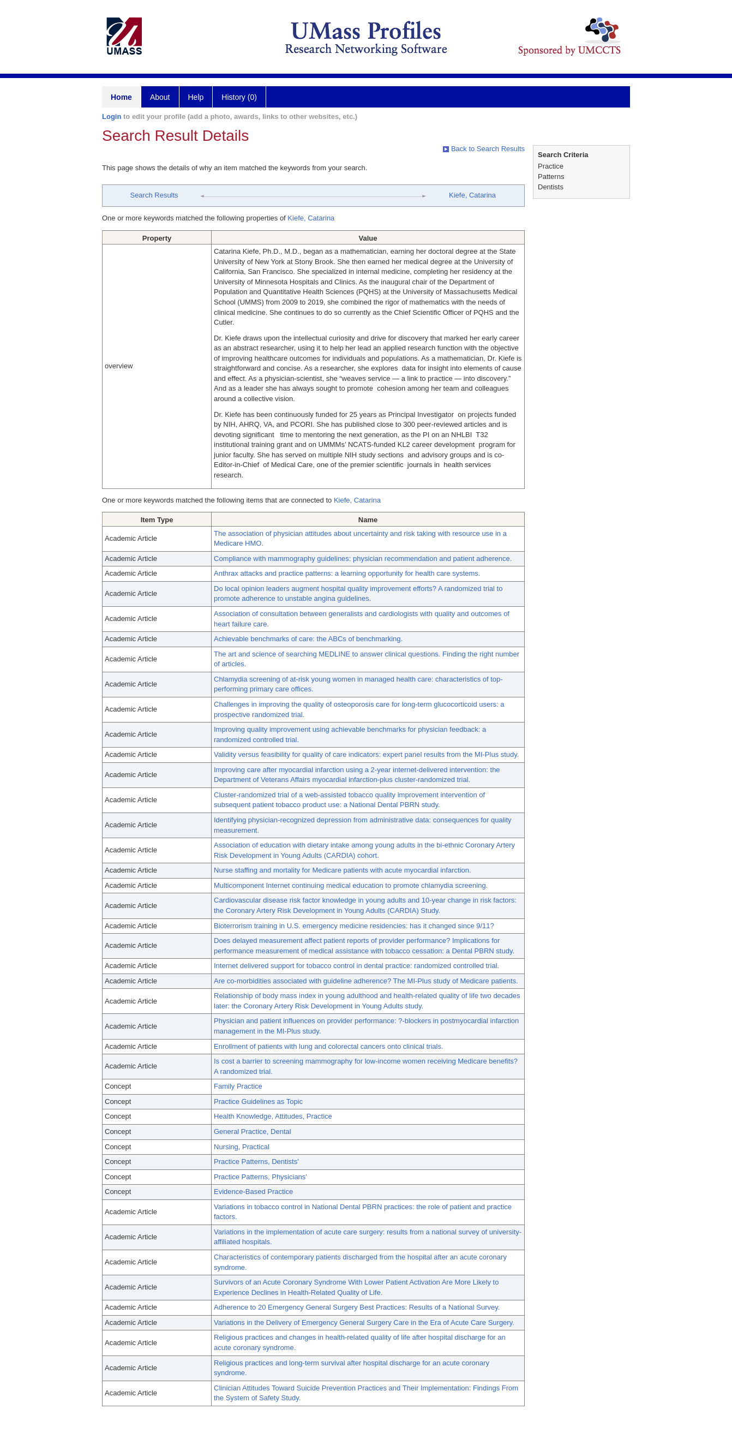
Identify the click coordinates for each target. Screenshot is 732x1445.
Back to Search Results (484, 149)
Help (196, 97)
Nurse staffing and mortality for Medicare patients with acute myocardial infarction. (342, 870)
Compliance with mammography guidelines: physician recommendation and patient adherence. (363, 558)
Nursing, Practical (241, 1147)
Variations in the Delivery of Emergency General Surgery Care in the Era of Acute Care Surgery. (364, 1322)
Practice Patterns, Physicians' (260, 1177)
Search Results (154, 195)
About (160, 97)
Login (111, 116)
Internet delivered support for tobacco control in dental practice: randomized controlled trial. (356, 966)
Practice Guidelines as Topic (258, 1101)
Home (121, 97)
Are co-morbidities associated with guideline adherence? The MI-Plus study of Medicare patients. (366, 981)
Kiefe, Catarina (472, 195)
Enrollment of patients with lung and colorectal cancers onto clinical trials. (328, 1046)
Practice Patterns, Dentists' (256, 1161)
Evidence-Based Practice (253, 1191)
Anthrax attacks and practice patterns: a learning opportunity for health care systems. (347, 573)
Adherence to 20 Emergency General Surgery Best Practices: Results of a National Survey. (357, 1307)
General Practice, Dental (252, 1131)
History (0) (239, 97)
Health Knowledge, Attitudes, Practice (273, 1116)
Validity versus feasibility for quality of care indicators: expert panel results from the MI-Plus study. (366, 754)
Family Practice (238, 1086)
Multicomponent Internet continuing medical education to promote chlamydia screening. (351, 885)
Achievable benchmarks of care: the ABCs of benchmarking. (308, 639)
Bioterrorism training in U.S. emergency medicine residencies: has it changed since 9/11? (354, 926)
